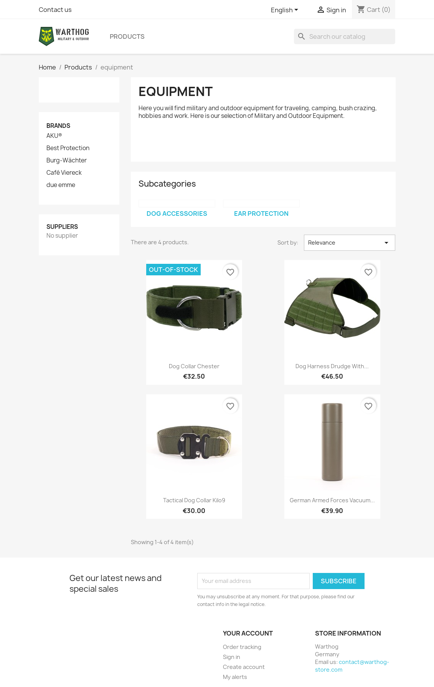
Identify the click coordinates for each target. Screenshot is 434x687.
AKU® (54, 136)
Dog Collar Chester (194, 366)
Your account (248, 633)
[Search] (344, 36)
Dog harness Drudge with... (332, 366)
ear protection (261, 213)
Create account (244, 666)
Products (127, 36)
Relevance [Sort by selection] (349, 242)
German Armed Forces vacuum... (332, 500)
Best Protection (67, 148)
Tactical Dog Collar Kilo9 (194, 500)
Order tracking (242, 647)
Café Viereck (64, 173)
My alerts (235, 676)
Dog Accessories (177, 213)
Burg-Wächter (66, 160)
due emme (60, 185)
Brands (58, 126)
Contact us (55, 9)
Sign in (231, 657)
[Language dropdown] (286, 10)
